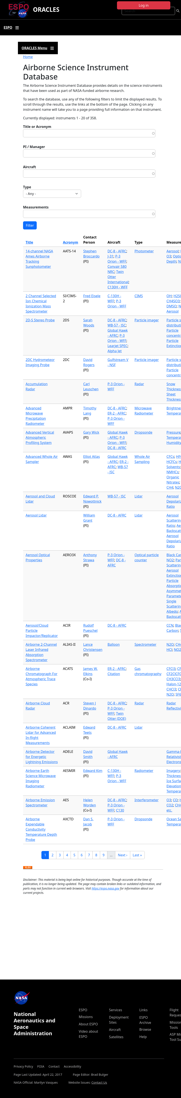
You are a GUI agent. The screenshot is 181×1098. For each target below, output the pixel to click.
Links (143, 1010)
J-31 (111, 256)
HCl (169, 649)
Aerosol (172, 251)
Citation (114, 673)
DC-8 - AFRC (117, 251)
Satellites (116, 1037)
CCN (169, 625)
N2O (170, 644)
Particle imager (146, 320)
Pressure (173, 432)
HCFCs (171, 461)
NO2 (170, 560)
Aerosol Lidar (36, 515)
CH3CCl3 (173, 679)
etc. (169, 810)
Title (29, 242)
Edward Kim (92, 770)
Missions (86, 1016)
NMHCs (172, 472)
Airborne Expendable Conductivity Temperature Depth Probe (41, 829)
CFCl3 (170, 668)
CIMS (138, 296)
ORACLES (46, 9)
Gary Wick (91, 432)
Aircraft (29, 167)
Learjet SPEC (118, 345)
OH (169, 296)
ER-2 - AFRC (117, 413)
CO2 (169, 805)
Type (27, 187)
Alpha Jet (115, 351)
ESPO (83, 1010)
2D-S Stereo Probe (40, 320)
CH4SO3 (173, 301)
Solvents (173, 466)
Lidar (138, 496)
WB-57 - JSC (117, 325)
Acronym (70, 242)
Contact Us (99, 1082)
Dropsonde (143, 432)
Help (143, 1036)
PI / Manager (34, 146)
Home (28, 56)
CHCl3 (171, 689)
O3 (168, 256)
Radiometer (143, 770)
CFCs (170, 456)
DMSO (171, 306)
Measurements (36, 207)
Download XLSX (27, 867)
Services (115, 1010)
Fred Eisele (91, 296)
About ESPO (88, 1024)
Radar (139, 384)
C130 (120, 810)
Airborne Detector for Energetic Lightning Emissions (42, 756)
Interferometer (146, 800)
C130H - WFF (118, 287)
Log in (144, 5)
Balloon (114, 644)
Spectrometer (145, 644)
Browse (145, 1029)
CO (175, 800)
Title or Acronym (37, 126)
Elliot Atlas (91, 456)
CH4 (169, 487)
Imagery (173, 770)
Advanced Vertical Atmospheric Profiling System (40, 437)
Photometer (144, 251)
